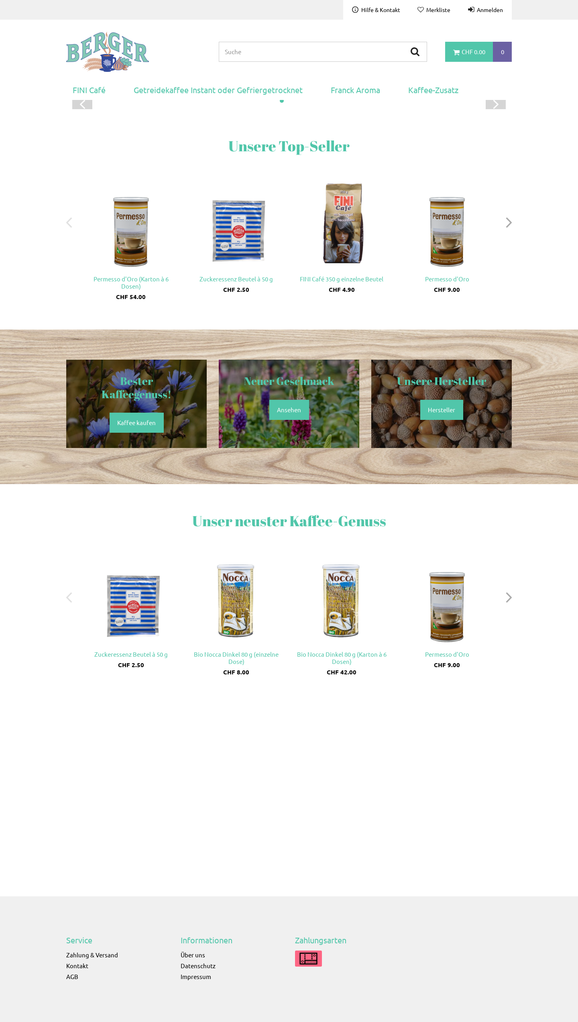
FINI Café (89, 90)
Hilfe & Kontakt (380, 9)
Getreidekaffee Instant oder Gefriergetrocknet (218, 90)
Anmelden (490, 9)
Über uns (193, 955)
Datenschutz (198, 965)
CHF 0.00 (473, 51)
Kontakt (77, 965)
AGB (72, 976)
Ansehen (289, 601)
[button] (282, 293)
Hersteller (441, 601)
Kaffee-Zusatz (433, 90)
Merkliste (438, 9)
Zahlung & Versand (92, 955)
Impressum (196, 976)
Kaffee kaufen (397, 237)
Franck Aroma (355, 90)
